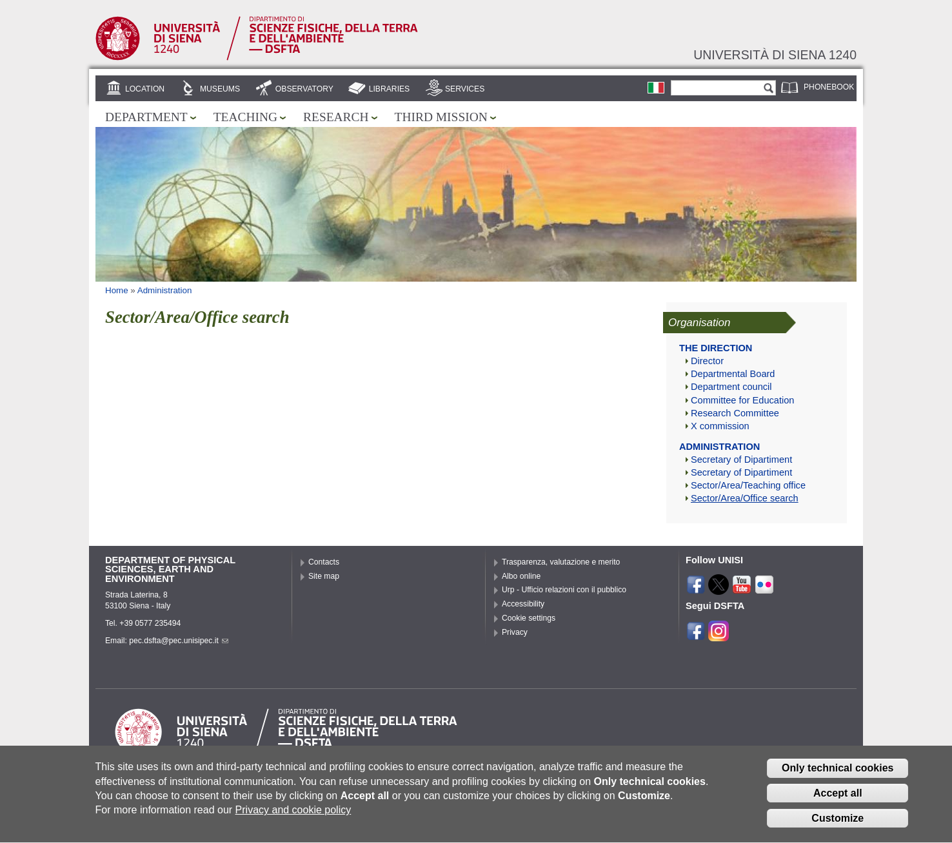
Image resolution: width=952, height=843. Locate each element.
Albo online (521, 576)
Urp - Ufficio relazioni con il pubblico (564, 589)
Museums (220, 88)
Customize (837, 827)
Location (144, 88)
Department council (731, 387)
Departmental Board (733, 374)
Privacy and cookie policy (293, 819)
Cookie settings (528, 618)
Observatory (304, 88)
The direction (715, 348)
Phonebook (829, 87)
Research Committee (735, 413)
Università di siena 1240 (775, 55)
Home (116, 290)
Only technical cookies (837, 777)
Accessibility (523, 603)
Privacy (515, 632)
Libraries (389, 88)
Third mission (441, 117)
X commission (720, 426)
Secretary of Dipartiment (741, 459)
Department (146, 117)
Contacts (323, 562)
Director (707, 361)
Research (336, 117)
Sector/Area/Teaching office (748, 485)
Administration (164, 290)
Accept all (837, 802)
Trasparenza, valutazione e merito (561, 562)
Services (464, 88)
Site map (323, 576)
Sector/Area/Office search (744, 498)
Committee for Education (742, 400)
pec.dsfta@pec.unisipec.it (178, 640)
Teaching (245, 117)
